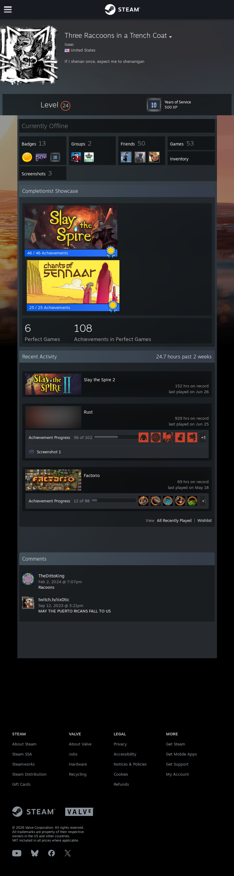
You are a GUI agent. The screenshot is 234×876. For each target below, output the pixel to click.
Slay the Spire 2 (99, 379)
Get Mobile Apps (181, 754)
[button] (55, 105)
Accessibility (125, 754)
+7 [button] (204, 500)
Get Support (177, 764)
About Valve (80, 743)
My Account (177, 774)
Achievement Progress (49, 437)
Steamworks (23, 764)
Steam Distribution (29, 774)
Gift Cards (21, 784)
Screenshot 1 (49, 451)
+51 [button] (204, 437)
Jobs (73, 754)
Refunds (121, 784)
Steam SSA (22, 754)
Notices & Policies (130, 764)
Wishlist (204, 520)
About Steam (24, 743)
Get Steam (175, 743)
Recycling (78, 774)
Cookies (121, 774)
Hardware (78, 764)
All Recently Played (174, 520)
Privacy (120, 743)
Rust (88, 412)
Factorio (92, 475)
